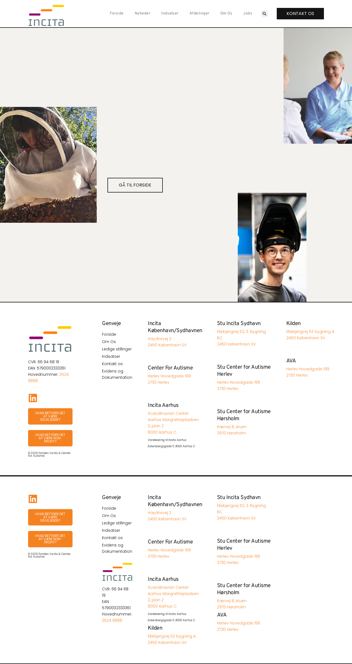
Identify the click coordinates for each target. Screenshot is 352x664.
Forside (117, 13)
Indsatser (170, 13)
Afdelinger (199, 13)
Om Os (226, 13)
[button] (264, 13)
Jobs (247, 13)
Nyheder (142, 13)
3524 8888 (112, 620)
